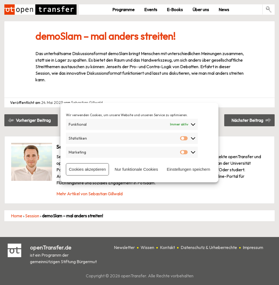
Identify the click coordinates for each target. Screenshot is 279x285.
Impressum (253, 247)
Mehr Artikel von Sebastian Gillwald (89, 193)
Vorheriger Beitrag (33, 120)
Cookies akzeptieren (87, 169)
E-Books (175, 9)
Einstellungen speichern (188, 169)
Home (16, 215)
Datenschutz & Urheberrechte (209, 247)
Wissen (147, 247)
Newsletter (124, 247)
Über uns (200, 9)
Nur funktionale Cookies (136, 169)
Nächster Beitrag (247, 120)
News (224, 9)
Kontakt (167, 247)
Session (32, 215)
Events (150, 9)
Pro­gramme (123, 9)
